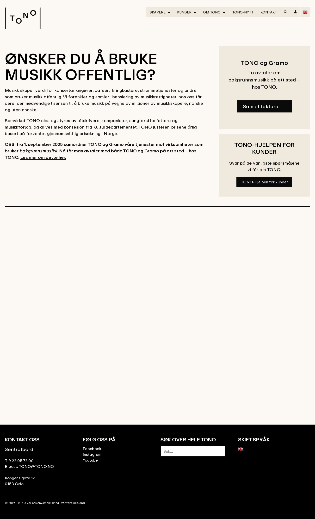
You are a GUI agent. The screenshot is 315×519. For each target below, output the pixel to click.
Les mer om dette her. (43, 157)
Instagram (92, 454)
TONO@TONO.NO (36, 466)
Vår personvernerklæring (43, 502)
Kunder (184, 12)
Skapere (158, 12)
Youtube (90, 460)
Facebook (92, 448)
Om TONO (212, 12)
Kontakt (268, 12)
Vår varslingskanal (73, 502)
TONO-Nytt (243, 12)
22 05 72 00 (23, 460)
